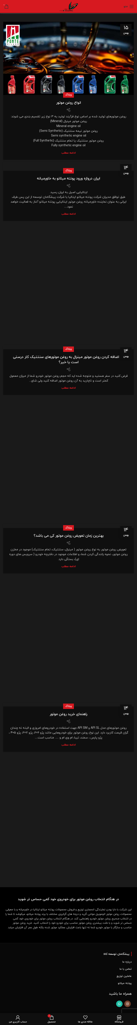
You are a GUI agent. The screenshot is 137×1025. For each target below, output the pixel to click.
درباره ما (127, 962)
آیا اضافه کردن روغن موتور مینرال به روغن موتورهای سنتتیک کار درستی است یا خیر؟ (68, 335)
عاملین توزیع (124, 976)
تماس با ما (126, 969)
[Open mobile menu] (128, 6)
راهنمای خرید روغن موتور (68, 689)
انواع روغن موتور (68, 102)
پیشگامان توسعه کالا (116, 954)
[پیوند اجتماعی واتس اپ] (119, 1004)
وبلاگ (68, 95)
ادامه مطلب (68, 153)
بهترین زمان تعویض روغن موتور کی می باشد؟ (69, 511)
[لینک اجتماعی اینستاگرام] (127, 1004)
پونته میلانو (125, 983)
